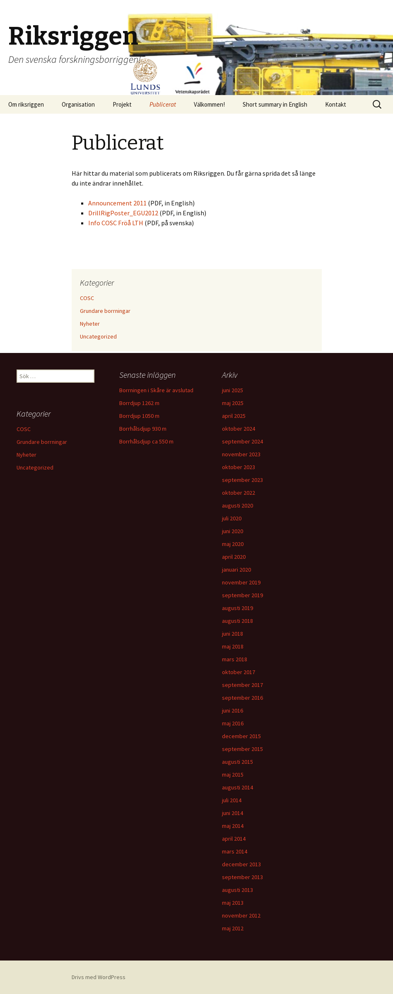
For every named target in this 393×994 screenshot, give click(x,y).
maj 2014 (233, 826)
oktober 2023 (238, 467)
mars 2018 (234, 659)
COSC (87, 298)
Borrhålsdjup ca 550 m (146, 441)
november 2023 (241, 454)
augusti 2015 (237, 761)
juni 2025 (232, 390)
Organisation (78, 104)
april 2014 (234, 838)
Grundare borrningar (105, 311)
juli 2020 (231, 518)
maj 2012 (233, 928)
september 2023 (242, 480)
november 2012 (241, 915)
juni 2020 (232, 531)
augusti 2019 (237, 608)
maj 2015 (233, 774)
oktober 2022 (238, 492)
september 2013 (242, 877)
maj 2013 (233, 902)
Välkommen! (209, 104)
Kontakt (335, 104)
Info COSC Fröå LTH (116, 223)
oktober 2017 (238, 672)
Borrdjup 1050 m (139, 416)
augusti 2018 (237, 621)
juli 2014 (231, 800)
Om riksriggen (26, 104)
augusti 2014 (237, 787)
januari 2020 (236, 569)
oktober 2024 (238, 428)
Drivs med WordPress (98, 977)
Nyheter (90, 323)
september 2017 (242, 685)
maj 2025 (233, 403)
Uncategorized (98, 336)
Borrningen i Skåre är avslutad (156, 390)
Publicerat (162, 104)
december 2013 (241, 864)
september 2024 (242, 441)
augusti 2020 (237, 505)
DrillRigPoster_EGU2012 (123, 213)
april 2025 (234, 416)
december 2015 (241, 736)
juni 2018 (232, 633)
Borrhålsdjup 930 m (142, 428)
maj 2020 (233, 544)
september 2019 (242, 595)
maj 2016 (233, 723)
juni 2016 (232, 710)
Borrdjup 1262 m (139, 403)
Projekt (122, 104)
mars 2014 (234, 851)
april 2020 (234, 556)
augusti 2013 (237, 890)
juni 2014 (232, 813)
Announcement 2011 (118, 203)
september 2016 (242, 697)
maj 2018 (233, 646)
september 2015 (242, 749)
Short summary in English (275, 104)
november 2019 (241, 582)
